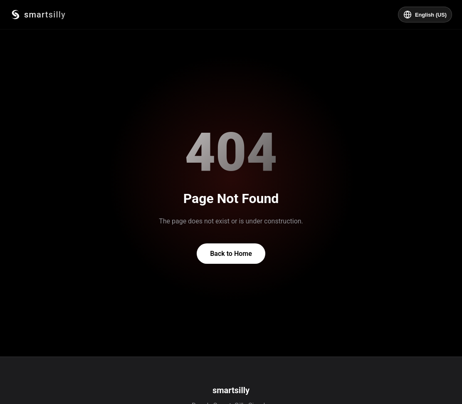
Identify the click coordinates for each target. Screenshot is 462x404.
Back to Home (231, 254)
